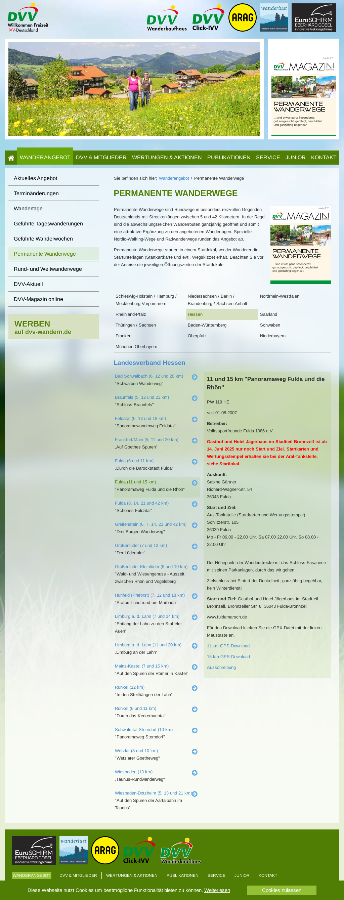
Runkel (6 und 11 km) (135, 708)
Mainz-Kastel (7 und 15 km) (142, 666)
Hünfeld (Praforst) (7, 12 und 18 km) (150, 595)
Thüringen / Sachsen (136, 325)
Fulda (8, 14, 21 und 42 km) (142, 503)
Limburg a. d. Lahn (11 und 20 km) (148, 644)
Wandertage (28, 208)
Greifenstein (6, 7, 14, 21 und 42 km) (150, 524)
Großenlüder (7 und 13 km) (141, 545)
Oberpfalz (197, 335)
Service (268, 157)
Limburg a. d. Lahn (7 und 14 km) (147, 616)
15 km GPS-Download (228, 656)
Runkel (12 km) (129, 687)
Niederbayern (273, 335)
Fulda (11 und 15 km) (135, 481)
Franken (123, 335)
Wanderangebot (45, 157)
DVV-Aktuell (28, 284)
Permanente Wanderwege (45, 254)
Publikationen (229, 157)
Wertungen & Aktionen (167, 157)
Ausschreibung (221, 667)
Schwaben (270, 325)
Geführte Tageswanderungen (48, 223)
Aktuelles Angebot (35, 178)
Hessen (195, 314)
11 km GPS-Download (228, 645)
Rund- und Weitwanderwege (48, 269)
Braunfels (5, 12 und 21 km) (142, 397)
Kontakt (324, 157)
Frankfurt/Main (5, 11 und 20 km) (146, 439)
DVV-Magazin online (38, 299)
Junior (296, 157)
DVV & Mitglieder (101, 157)
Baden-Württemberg (207, 325)
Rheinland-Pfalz (131, 314)
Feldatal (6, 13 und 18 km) (140, 418)
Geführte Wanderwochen (43, 239)
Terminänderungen (36, 193)
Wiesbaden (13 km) (134, 771)
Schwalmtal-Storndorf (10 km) (144, 729)
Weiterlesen (217, 890)
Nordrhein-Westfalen (279, 296)
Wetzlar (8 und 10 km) (136, 750)
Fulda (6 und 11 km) (134, 460)
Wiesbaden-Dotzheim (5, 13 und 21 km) (153, 793)
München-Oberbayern (136, 346)
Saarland (268, 314)
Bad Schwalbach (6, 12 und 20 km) (149, 376)
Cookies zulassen (281, 890)
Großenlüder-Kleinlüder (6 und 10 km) (151, 566)
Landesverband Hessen (149, 362)
